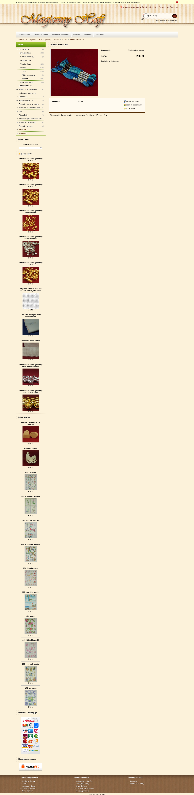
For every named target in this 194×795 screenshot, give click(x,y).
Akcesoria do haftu (27, 82)
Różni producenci (28, 75)
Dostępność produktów (84, 781)
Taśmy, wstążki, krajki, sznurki (30, 119)
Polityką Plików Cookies (68, 2)
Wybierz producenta (30, 144)
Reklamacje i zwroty (136, 784)
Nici (20, 111)
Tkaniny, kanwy (26, 64)
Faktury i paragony (82, 784)
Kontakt (24, 784)
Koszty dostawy (81, 786)
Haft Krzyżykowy (25, 53)
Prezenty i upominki (26, 126)
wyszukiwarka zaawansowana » (166, 20)
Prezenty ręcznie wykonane (29, 104)
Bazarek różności (25, 86)
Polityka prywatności (29, 788)
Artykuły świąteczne (26, 100)
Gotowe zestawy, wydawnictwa (27, 58)
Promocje (23, 133)
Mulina (23, 68)
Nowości (22, 130)
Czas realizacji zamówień (85, 788)
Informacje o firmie (28, 786)
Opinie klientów (27, 791)
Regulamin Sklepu (28, 781)
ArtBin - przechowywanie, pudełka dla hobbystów (28, 91)
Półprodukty (23, 115)
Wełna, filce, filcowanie (27, 122)
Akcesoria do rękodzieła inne (29, 108)
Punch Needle (24, 49)
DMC (24, 71)
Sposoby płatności (82, 791)
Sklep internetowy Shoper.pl (97, 794)
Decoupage (23, 97)
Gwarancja (133, 781)
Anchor (25, 79)
